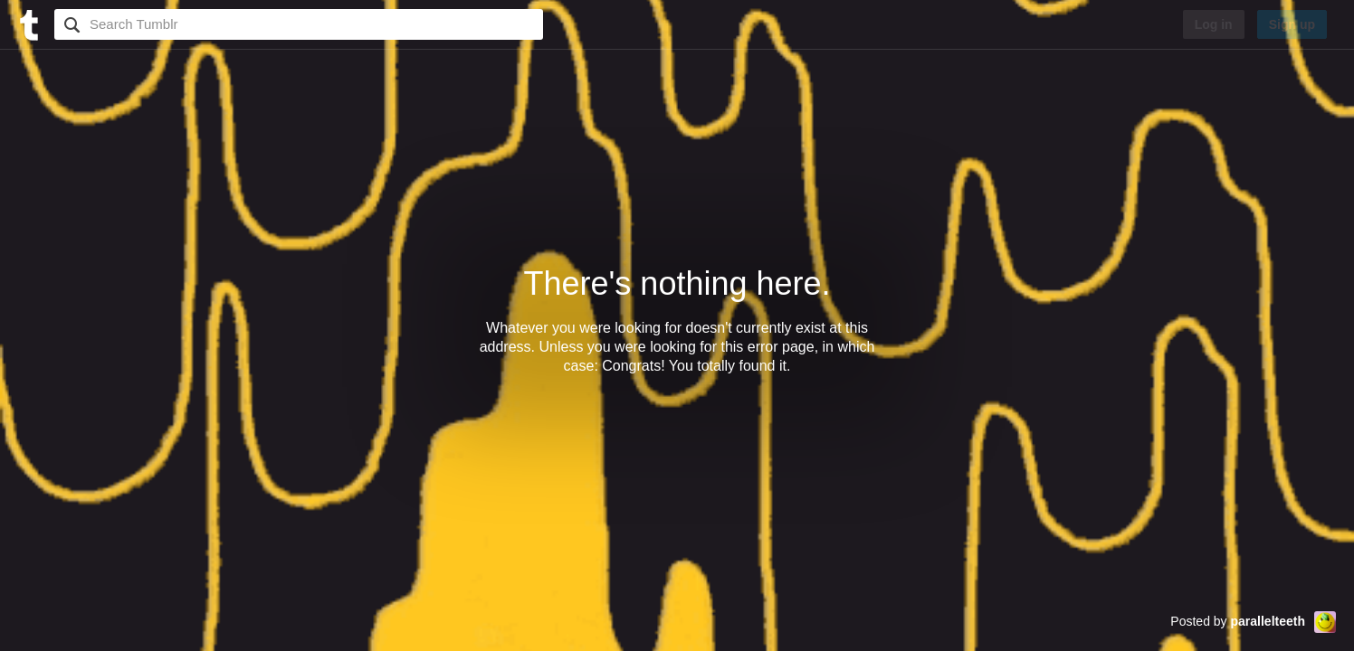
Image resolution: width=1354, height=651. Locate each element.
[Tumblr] (27, 23)
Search (69, 24)
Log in (1214, 24)
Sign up (1292, 24)
